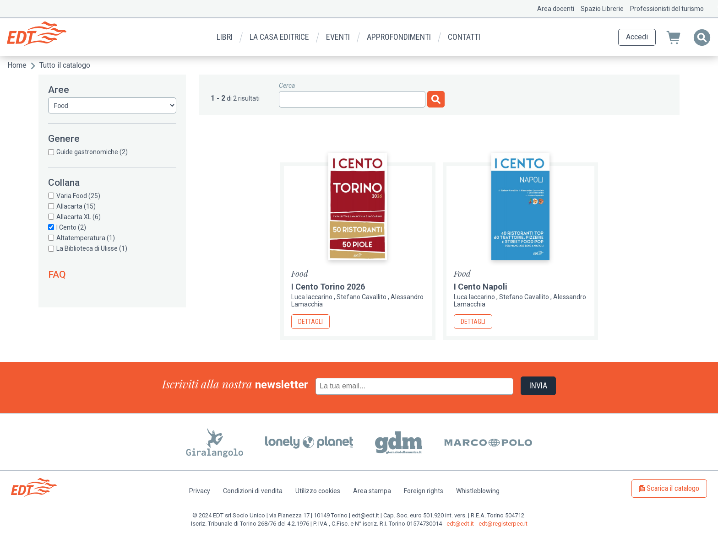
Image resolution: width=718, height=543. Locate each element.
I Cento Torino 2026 (328, 286)
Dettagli (310, 321)
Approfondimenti (399, 37)
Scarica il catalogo (673, 488)
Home (17, 65)
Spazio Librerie (602, 8)
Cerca (287, 85)
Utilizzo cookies (317, 491)
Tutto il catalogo (64, 65)
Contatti (464, 37)
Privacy (199, 491)
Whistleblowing (478, 491)
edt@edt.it (460, 523)
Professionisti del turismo (667, 8)
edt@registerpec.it (503, 523)
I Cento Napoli (480, 286)
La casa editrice (279, 37)
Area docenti (555, 8)
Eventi (338, 37)
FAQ (57, 274)
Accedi (637, 36)
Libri (225, 37)
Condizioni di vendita (253, 491)
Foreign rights (423, 491)
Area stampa (372, 491)
